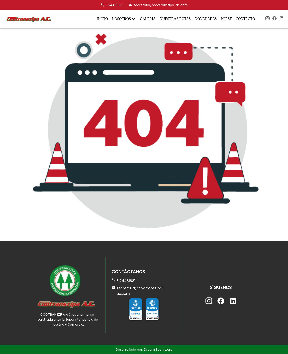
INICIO (102, 19)
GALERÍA (148, 19)
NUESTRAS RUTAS (175, 19)
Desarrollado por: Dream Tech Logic (144, 349)
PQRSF (226, 19)
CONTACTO (245, 19)
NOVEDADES (206, 19)
